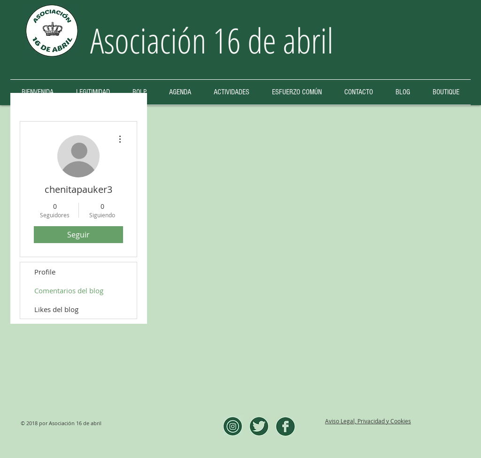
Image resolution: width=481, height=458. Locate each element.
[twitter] (259, 426)
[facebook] (285, 426)
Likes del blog (56, 309)
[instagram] (233, 426)
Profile (44, 271)
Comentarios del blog (68, 290)
